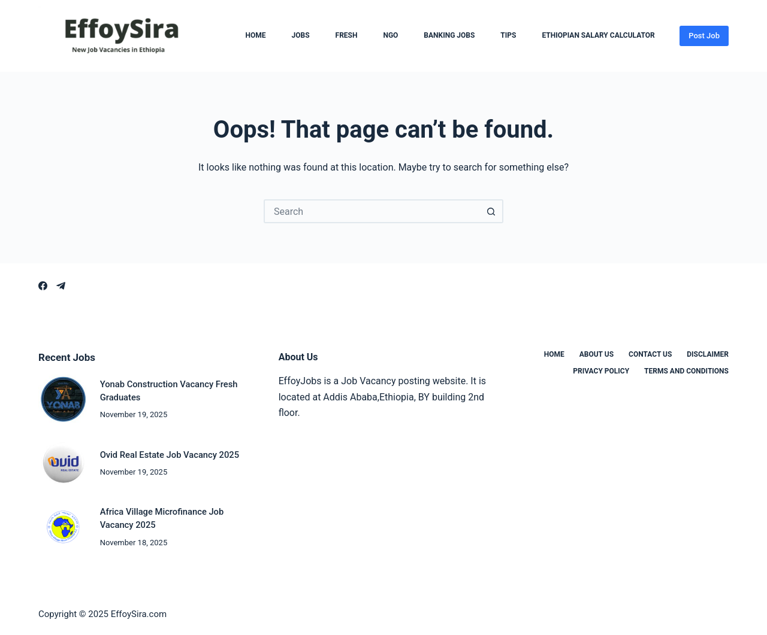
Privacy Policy (601, 371)
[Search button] (491, 211)
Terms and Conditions (686, 371)
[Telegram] (60, 285)
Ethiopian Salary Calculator (598, 36)
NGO (390, 36)
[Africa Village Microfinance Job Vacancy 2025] (63, 527)
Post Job (704, 35)
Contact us (650, 354)
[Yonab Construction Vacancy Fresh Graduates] (63, 399)
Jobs (301, 36)
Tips (508, 36)
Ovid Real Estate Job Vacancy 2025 (169, 454)
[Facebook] (42, 285)
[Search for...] (371, 211)
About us (596, 354)
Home (256, 36)
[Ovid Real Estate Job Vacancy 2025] (63, 463)
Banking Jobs (449, 36)
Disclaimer (708, 354)
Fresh (347, 36)
